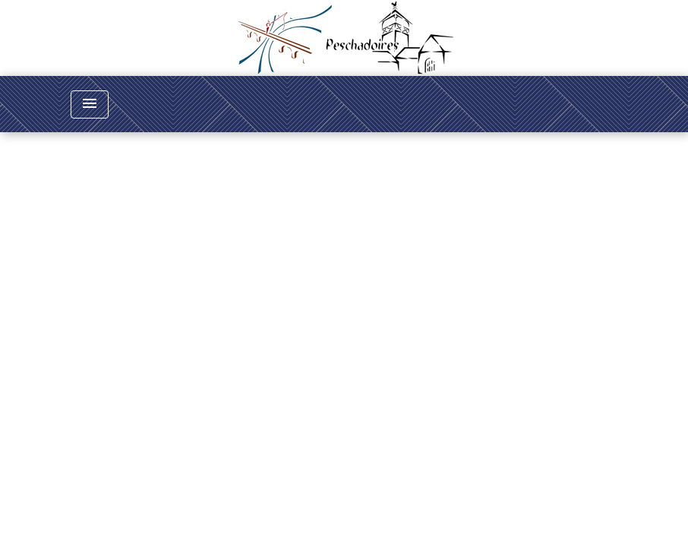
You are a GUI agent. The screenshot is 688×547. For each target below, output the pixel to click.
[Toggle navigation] (90, 104)
